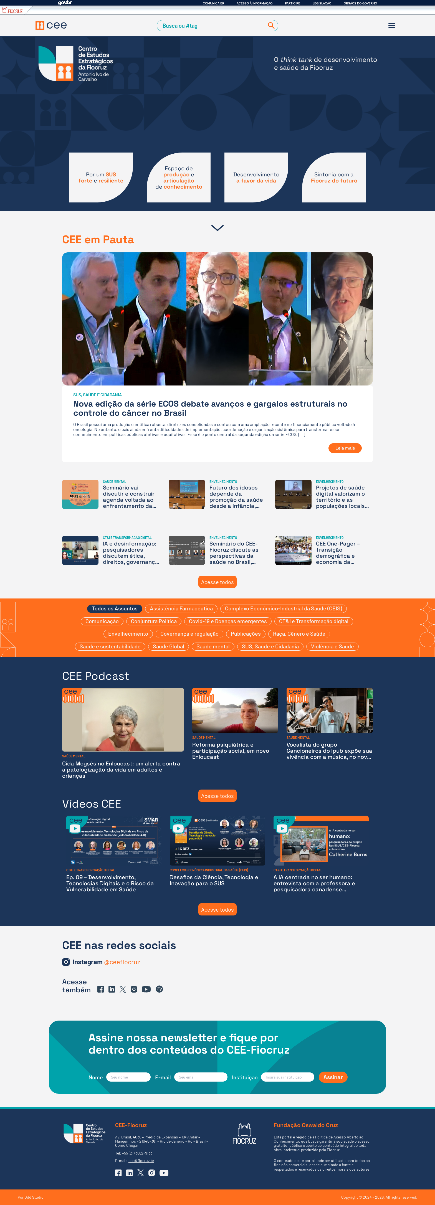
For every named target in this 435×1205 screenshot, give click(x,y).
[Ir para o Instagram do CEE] (106, 961)
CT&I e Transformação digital (313, 621)
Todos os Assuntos (115, 608)
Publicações (246, 633)
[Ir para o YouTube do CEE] (146, 989)
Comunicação (102, 621)
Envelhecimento (128, 633)
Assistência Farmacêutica (181, 608)
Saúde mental (213, 646)
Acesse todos (217, 582)
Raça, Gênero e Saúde (299, 633)
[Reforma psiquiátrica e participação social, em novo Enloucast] (235, 733)
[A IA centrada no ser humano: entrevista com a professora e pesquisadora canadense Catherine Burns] (321, 854)
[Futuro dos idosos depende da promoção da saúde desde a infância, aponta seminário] (217, 494)
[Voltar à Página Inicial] (51, 25)
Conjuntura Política (154, 621)
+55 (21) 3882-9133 (137, 1153)
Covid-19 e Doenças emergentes (228, 621)
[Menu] (391, 25)
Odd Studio (34, 1197)
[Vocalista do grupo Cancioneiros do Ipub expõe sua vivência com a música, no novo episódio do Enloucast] (330, 733)
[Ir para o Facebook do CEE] (100, 989)
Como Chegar (126, 1145)
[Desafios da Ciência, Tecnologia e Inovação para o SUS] (217, 854)
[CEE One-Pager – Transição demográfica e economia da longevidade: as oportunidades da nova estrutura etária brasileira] (324, 550)
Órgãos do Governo (360, 3)
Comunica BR (213, 3)
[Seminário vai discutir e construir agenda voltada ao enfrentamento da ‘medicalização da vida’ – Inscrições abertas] (111, 494)
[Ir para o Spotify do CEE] (159, 989)
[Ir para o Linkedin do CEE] (111, 989)
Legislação (322, 3)
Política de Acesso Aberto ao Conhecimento (318, 1139)
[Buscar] (270, 25)
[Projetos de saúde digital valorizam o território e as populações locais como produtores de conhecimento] (324, 494)
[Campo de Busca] (211, 25)
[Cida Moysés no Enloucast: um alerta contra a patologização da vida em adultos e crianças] (123, 733)
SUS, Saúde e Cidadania (270, 646)
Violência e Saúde (332, 646)
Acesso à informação (254, 3)
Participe (292, 3)
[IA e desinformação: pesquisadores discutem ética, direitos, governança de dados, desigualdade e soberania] (111, 550)
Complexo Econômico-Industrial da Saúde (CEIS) (283, 608)
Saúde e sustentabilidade (110, 646)
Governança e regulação (189, 633)
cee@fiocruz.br (141, 1160)
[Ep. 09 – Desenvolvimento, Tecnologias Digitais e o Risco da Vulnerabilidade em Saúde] (113, 854)
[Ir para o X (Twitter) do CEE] (123, 989)
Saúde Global (168, 646)
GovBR (65, 3)
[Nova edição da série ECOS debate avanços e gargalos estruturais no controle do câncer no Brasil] (217, 357)
